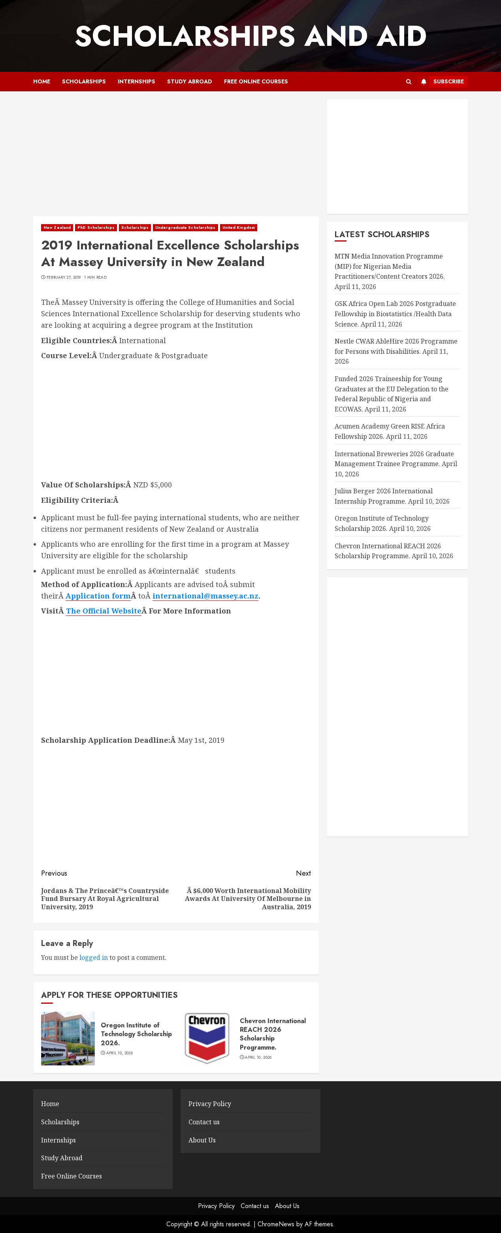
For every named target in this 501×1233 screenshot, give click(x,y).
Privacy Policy (209, 1103)
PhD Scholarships (96, 227)
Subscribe (441, 82)
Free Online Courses (256, 81)
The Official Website (103, 611)
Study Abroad (189, 81)
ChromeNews (276, 1224)
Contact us (204, 1122)
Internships (136, 81)
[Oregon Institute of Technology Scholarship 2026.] (68, 1038)
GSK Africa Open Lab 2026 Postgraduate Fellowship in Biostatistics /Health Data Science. (395, 313)
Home (41, 81)
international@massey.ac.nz (205, 595)
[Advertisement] (176, 157)
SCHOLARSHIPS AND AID (250, 36)
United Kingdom (238, 227)
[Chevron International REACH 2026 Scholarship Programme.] (207, 1038)
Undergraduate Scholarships (185, 227)
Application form (98, 595)
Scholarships (84, 81)
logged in (93, 957)
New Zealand (57, 227)
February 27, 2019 (64, 277)
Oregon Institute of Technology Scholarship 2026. (136, 1034)
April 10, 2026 (119, 1053)
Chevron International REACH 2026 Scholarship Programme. (273, 1034)
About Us (202, 1140)
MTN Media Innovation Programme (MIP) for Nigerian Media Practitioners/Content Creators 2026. (390, 266)
